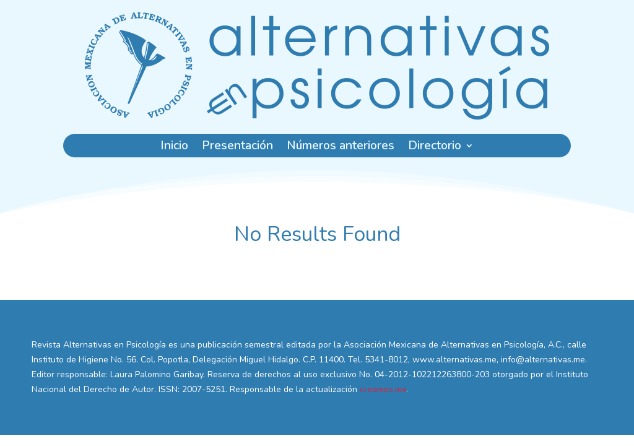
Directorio (434, 147)
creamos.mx (383, 389)
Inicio (174, 147)
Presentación (237, 147)
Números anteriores (340, 147)
